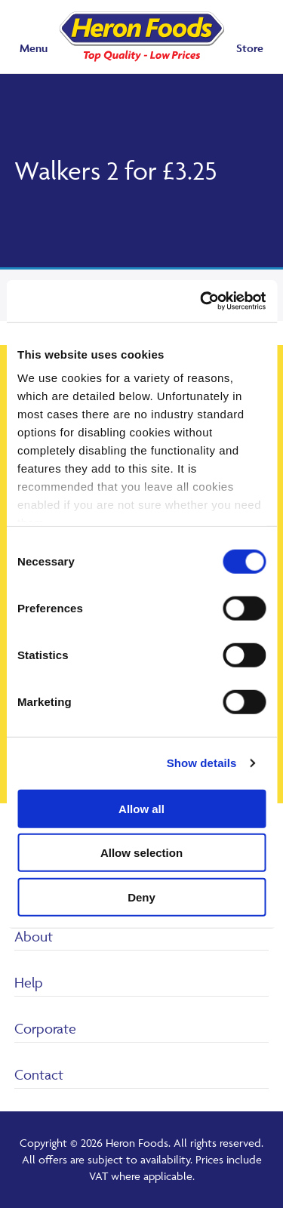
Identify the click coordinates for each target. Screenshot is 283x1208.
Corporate (45, 1028)
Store (249, 48)
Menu (34, 48)
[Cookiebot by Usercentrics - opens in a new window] (201, 301)
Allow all (141, 808)
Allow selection (141, 852)
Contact (38, 1074)
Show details (202, 763)
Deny (141, 896)
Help (28, 982)
